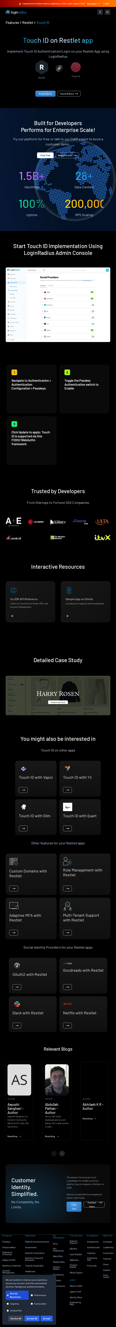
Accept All (32, 1318)
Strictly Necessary (14, 1295)
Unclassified (14, 1310)
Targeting (13, 1303)
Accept (46, 1318)
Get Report (93, 3)
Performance (38, 1295)
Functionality (38, 1303)
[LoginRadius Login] (100, 12)
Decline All (15, 1318)
